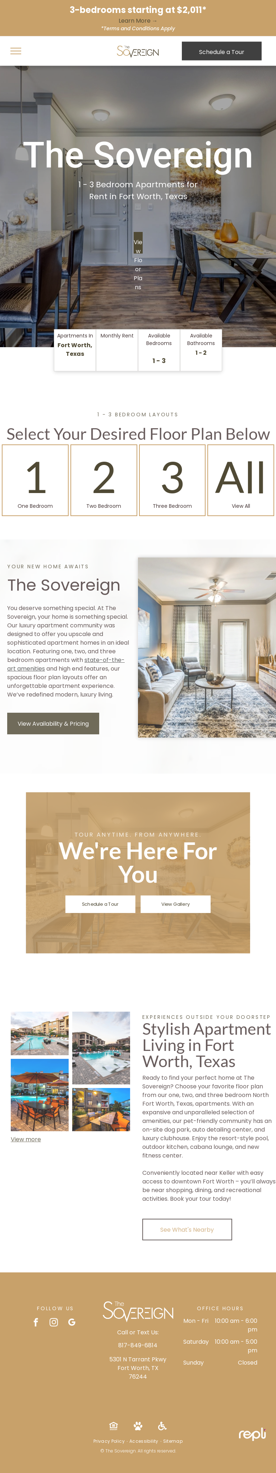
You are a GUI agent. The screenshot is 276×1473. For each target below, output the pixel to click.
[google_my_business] (71, 1323)
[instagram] (53, 1323)
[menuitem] (110, 1441)
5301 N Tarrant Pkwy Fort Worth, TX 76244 (137, 1368)
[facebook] (35, 1323)
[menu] (15, 51)
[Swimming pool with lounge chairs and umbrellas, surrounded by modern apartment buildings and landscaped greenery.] (40, 1033)
